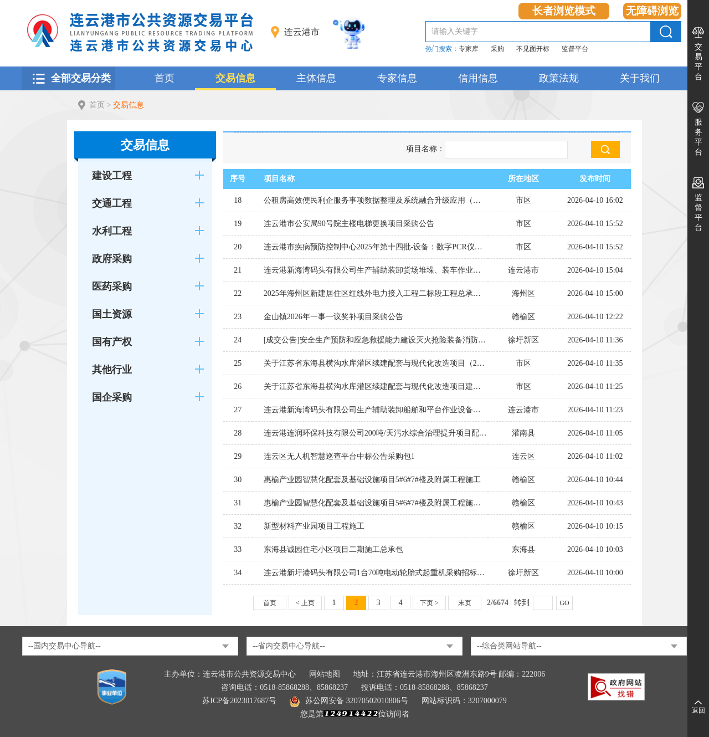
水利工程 (112, 231)
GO (564, 603)
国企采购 (112, 397)
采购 (497, 49)
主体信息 (316, 78)
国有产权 (112, 341)
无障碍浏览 (652, 11)
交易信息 (235, 78)
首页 (164, 78)
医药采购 (112, 286)
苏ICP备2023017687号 (239, 701)
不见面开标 (532, 49)
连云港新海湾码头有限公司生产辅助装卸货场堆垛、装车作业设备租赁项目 (376, 270)
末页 (464, 603)
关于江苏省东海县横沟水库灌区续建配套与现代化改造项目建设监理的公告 (376, 386)
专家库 (469, 49)
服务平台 (698, 137)
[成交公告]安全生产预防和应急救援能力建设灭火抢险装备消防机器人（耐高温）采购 (376, 340)
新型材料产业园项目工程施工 (314, 526)
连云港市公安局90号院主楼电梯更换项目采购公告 (349, 223)
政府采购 (112, 258)
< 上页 (305, 603)
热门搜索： (442, 49)
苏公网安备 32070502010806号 (349, 701)
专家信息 (397, 78)
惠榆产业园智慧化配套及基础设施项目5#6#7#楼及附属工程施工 (372, 479)
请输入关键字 (454, 31)
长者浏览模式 (563, 11)
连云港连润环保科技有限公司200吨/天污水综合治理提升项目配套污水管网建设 (376, 433)
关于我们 (640, 78)
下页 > (429, 603)
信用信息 (478, 78)
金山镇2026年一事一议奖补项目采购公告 (333, 317)
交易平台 (698, 62)
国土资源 (112, 314)
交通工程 (112, 203)
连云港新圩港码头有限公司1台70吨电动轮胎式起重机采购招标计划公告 (376, 573)
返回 (698, 710)
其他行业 (112, 369)
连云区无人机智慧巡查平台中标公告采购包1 (339, 456)
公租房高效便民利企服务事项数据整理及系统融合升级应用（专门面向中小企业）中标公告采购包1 (376, 200)
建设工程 (112, 175)
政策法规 (559, 78)
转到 (522, 602)
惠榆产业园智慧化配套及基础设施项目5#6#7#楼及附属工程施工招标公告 (376, 503)
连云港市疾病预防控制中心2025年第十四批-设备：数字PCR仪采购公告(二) (376, 247)
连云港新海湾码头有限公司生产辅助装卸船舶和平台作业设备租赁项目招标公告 (376, 410)
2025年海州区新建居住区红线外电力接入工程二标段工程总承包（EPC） (376, 293)
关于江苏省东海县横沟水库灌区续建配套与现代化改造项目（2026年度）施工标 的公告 (376, 363)
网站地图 (324, 674)
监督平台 (575, 49)
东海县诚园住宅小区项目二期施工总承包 (333, 549)
